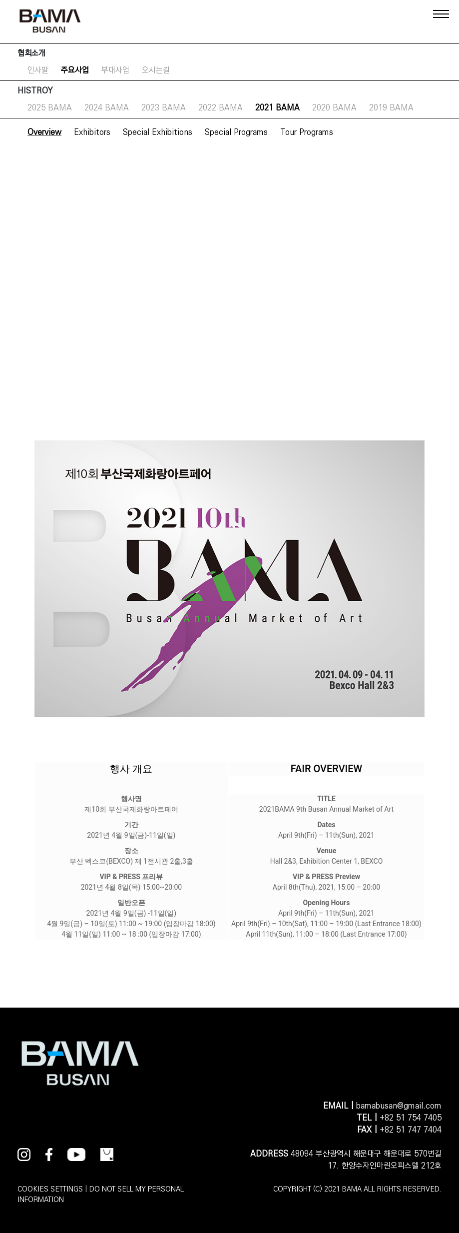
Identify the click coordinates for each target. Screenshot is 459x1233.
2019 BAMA (391, 107)
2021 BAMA (277, 107)
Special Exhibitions (157, 132)
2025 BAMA (49, 107)
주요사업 (75, 70)
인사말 (37, 70)
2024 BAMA (106, 107)
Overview (44, 132)
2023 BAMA (163, 107)
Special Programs (236, 132)
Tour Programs (306, 132)
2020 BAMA (334, 107)
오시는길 (156, 70)
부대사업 (115, 70)
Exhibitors (92, 132)
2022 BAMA (220, 107)
